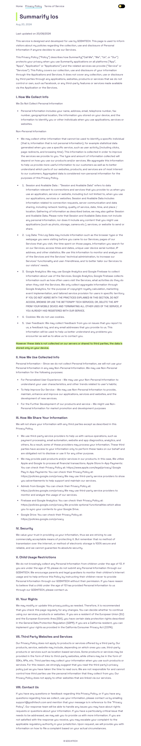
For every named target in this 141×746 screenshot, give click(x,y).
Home (19, 6)
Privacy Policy (33, 6)
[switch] (121, 6)
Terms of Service (54, 6)
